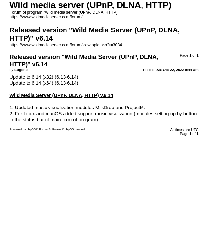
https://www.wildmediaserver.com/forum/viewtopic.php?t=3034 (65, 45)
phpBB (31, 129)
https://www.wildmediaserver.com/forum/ (45, 17)
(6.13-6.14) (66, 77)
